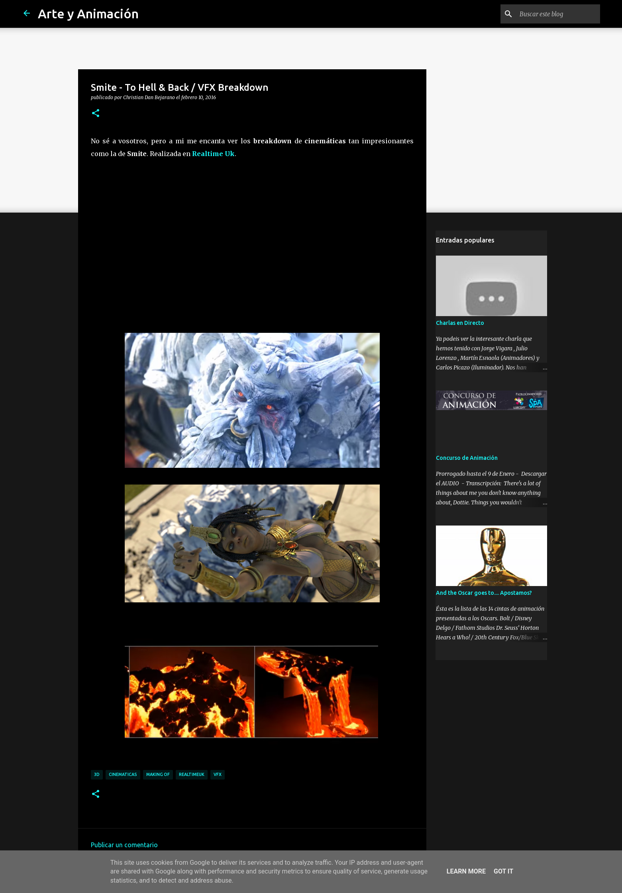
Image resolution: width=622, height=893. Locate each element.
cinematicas (123, 774)
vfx (218, 774)
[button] (95, 113)
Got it (503, 871)
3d (97, 774)
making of (158, 774)
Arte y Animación (88, 13)
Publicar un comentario (124, 844)
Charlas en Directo (460, 323)
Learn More (466, 871)
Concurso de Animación (466, 458)
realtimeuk (191, 774)
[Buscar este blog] (558, 13)
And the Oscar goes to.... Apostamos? (484, 593)
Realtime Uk (213, 154)
